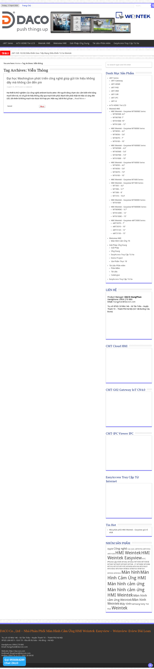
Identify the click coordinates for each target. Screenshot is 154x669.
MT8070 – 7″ (118, 138)
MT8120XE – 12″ (119, 213)
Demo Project (117, 258)
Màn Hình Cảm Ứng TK (120, 241)
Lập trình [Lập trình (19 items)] (117, 562)
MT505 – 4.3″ (118, 186)
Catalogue (115, 275)
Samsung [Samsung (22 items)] (135, 604)
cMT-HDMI (115, 84)
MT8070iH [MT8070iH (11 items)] (141, 569)
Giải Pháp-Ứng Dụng (79, 43)
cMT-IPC (114, 98)
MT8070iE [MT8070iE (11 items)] (133, 569)
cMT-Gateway (117, 81)
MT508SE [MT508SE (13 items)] (140, 564)
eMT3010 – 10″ (119, 226)
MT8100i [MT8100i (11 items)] (110, 573)
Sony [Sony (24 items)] (142, 604)
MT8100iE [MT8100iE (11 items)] (117, 573)
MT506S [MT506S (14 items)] (138, 562)
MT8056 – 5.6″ (119, 134)
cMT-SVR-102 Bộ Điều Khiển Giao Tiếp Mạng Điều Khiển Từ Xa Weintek (41, 53)
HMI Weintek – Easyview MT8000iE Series (128, 111)
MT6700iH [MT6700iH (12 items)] (119, 569)
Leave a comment (25, 87)
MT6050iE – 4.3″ (119, 148)
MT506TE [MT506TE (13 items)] (117, 564)
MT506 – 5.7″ (118, 189)
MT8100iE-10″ (119, 121)
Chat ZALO (11, 663)
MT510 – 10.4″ (119, 196)
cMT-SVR (114, 94)
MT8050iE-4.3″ (119, 114)
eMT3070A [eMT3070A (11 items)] (138, 549)
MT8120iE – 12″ (119, 124)
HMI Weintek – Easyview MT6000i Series (128, 162)
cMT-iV (114, 101)
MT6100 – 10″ (119, 175)
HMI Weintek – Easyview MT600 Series (127, 179)
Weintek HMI (44, 43)
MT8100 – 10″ (119, 141)
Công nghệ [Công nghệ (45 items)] (120, 548)
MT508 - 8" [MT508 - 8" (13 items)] (132, 564)
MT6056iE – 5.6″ (119, 151)
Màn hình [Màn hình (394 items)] (130, 572)
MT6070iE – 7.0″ (119, 155)
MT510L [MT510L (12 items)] (110, 566)
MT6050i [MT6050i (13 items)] (129, 566)
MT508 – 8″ (117, 192)
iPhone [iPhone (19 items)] (110, 562)
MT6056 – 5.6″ (119, 168)
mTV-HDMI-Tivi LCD (25, 43)
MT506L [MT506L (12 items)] (124, 562)
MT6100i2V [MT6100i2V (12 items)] (143, 566)
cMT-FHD (115, 87)
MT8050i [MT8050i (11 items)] (126, 569)
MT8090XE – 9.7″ (120, 209)
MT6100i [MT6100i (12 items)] (136, 566)
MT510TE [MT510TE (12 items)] (122, 566)
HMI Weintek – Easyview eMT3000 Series (128, 220)
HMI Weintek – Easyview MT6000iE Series (128, 145)
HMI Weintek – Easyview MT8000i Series (128, 128)
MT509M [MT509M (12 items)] (147, 564)
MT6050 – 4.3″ (119, 165)
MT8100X (117, 203)
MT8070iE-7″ (118, 117)
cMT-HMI (115, 91)
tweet (9, 106)
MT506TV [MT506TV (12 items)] (124, 564)
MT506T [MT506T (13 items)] (110, 564)
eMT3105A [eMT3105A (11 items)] (146, 549)
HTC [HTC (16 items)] (144, 559)
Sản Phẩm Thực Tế (119, 261)
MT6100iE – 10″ (119, 158)
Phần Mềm (115, 268)
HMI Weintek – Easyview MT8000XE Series (128, 207)
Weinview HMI (60, 43)
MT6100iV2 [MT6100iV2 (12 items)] (111, 569)
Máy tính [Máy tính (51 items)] (125, 603)
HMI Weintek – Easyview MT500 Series (127, 183)
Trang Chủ (26, 5)
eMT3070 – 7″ (119, 223)
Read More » (80, 98)
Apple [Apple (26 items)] (110, 548)
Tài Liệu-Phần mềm (101, 43)
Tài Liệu (114, 271)
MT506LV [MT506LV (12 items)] (131, 562)
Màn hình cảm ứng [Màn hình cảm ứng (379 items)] (125, 583)
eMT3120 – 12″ (119, 230)
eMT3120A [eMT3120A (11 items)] (111, 554)
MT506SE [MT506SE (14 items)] (145, 562)
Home (17, 63)
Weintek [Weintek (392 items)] (119, 607)
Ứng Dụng (115, 251)
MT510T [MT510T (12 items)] (116, 566)
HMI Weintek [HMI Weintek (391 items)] (128, 552)
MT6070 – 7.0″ (119, 172)
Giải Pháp (115, 248)
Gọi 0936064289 (14, 659)
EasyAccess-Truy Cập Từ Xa (126, 43)
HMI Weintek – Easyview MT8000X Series (128, 200)
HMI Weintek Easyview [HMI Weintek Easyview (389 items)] (128, 555)
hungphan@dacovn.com (124, 302)
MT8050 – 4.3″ (119, 131)
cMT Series (8, 43)
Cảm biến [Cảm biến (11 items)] (131, 549)
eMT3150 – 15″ (119, 233)
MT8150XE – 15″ (119, 216)
